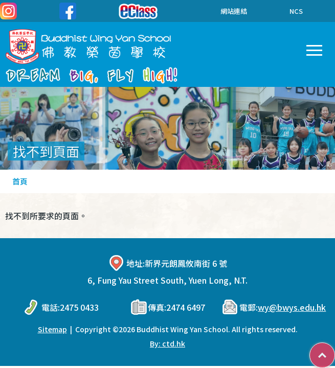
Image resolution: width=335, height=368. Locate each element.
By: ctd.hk (167, 343)
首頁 (20, 181)
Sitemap (52, 329)
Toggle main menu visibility (314, 48)
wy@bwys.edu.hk (292, 307)
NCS (296, 11)
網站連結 (226, 11)
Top (334, 350)
